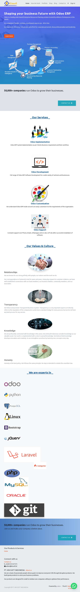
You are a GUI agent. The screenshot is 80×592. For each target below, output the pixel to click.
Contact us (67, 103)
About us (29, 570)
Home (6, 551)
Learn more (9, 36)
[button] (68, 3)
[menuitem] (27, 3)
